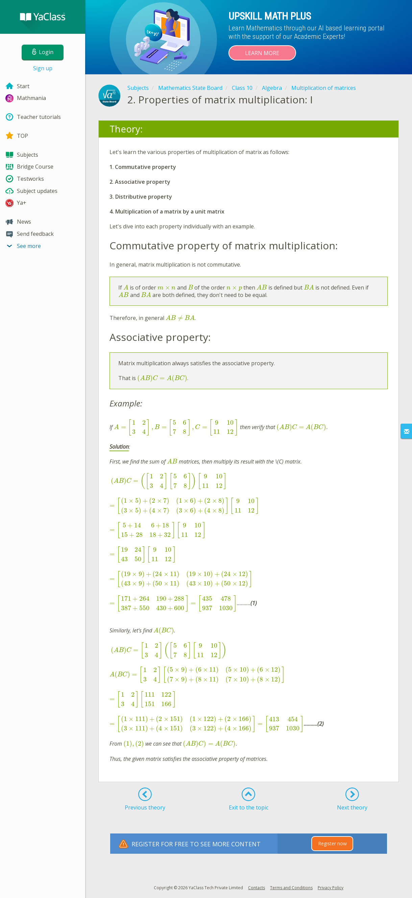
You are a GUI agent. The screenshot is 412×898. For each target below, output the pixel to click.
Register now (332, 843)
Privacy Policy (330, 888)
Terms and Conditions (291, 888)
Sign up (42, 68)
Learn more (262, 53)
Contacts (256, 888)
